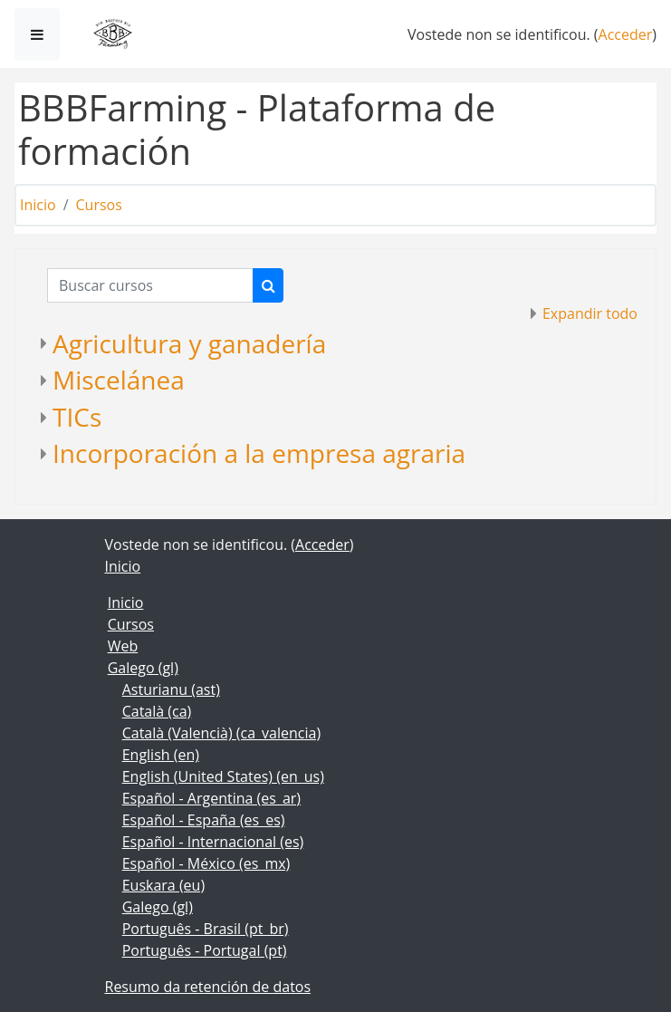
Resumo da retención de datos (208, 987)
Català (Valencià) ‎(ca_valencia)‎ (221, 733)
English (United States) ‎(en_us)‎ (223, 776)
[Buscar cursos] (150, 285)
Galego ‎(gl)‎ (143, 668)
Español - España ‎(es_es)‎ (203, 820)
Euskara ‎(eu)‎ (163, 885)
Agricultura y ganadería (189, 343)
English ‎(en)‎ (160, 755)
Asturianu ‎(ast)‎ (171, 689)
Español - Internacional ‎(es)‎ (213, 842)
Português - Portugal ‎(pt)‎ (204, 950)
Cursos (99, 205)
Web (123, 646)
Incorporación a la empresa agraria (259, 453)
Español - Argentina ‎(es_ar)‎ (211, 798)
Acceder (626, 34)
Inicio (38, 205)
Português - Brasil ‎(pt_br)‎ (205, 929)
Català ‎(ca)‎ (157, 711)
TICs (77, 417)
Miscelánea (119, 379)
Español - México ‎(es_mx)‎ (206, 863)
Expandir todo (589, 313)
